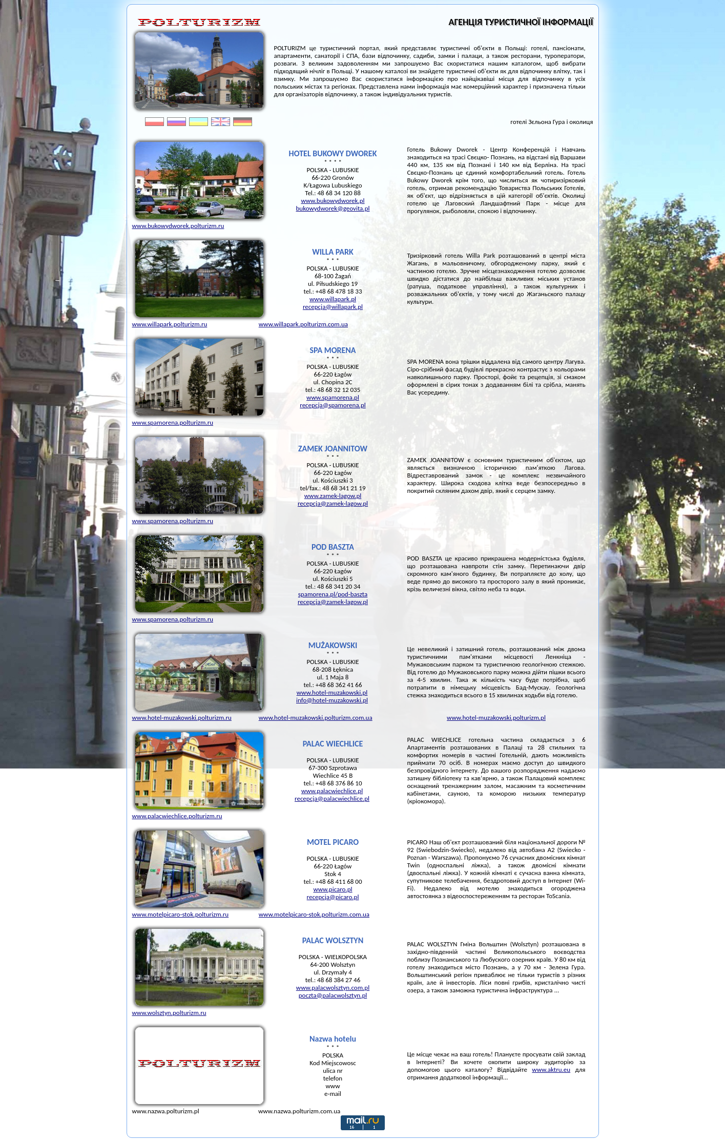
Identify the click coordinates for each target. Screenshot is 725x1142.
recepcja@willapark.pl (333, 306)
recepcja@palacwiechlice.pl (332, 798)
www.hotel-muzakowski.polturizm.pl (496, 717)
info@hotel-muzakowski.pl (332, 700)
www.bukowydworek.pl (332, 200)
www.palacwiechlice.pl (332, 791)
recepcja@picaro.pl (333, 897)
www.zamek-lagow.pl (333, 496)
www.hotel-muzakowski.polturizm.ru (182, 717)
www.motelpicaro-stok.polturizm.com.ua (314, 914)
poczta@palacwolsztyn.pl (333, 995)
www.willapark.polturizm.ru (170, 324)
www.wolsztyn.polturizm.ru (169, 1012)
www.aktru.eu (551, 1069)
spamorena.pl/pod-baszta (332, 594)
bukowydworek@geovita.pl (333, 208)
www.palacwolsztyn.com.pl (332, 987)
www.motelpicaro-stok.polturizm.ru (180, 914)
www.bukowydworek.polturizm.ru (178, 226)
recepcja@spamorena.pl (332, 405)
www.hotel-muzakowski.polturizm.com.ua (315, 717)
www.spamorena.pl (332, 397)
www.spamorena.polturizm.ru (173, 422)
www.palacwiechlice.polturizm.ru (177, 816)
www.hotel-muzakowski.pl (332, 692)
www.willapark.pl (332, 299)
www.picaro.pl (332, 889)
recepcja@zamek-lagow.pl (333, 503)
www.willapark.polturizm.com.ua (303, 324)
